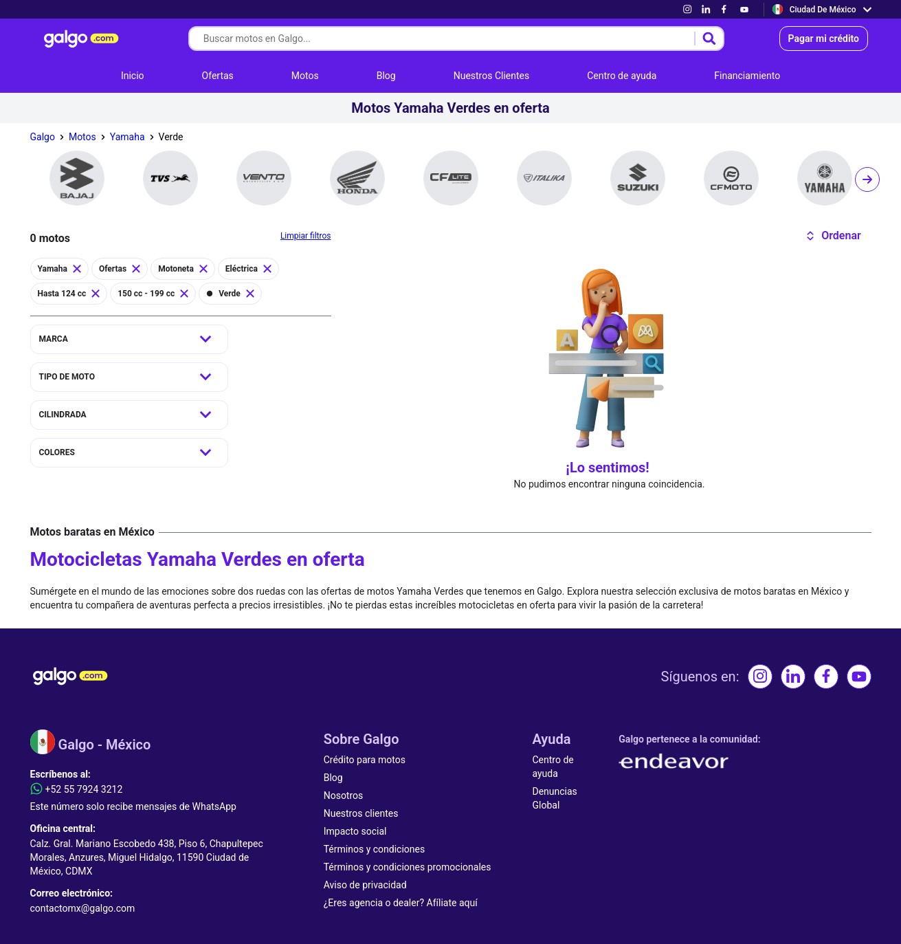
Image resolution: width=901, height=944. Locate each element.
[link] (687, 9)
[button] (833, 235)
